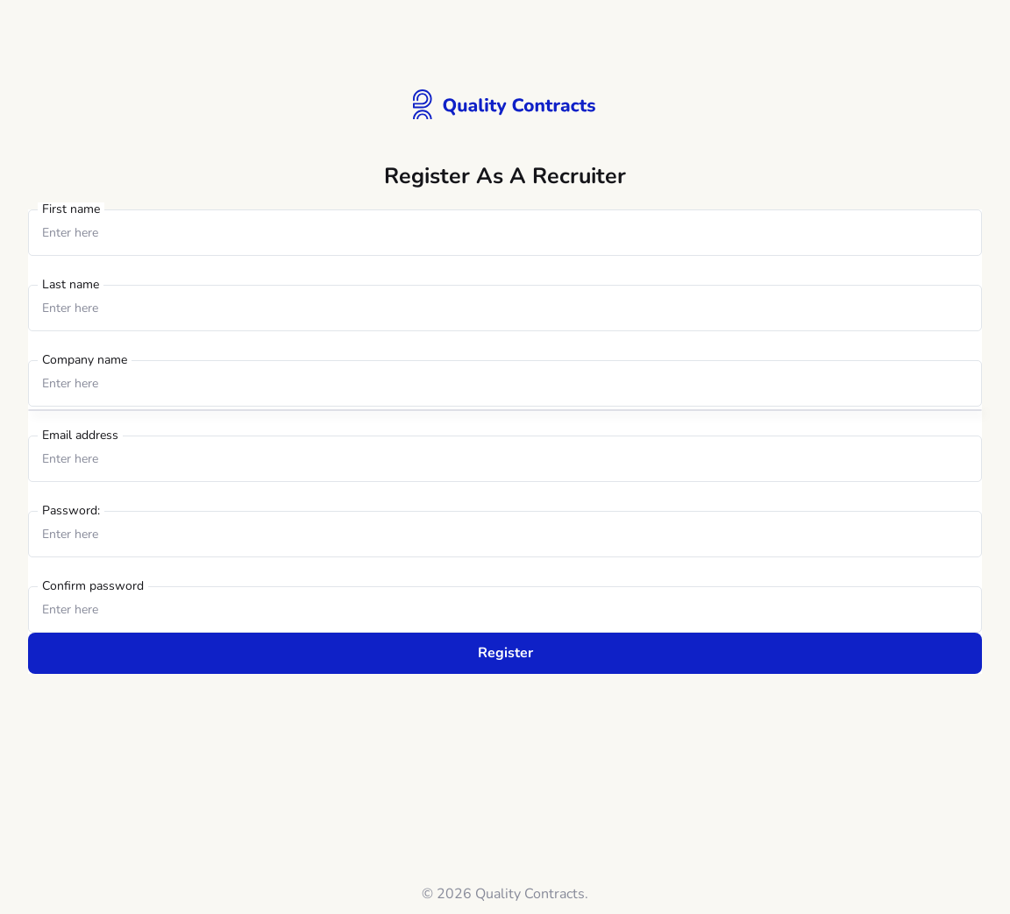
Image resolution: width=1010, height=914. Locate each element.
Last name (70, 285)
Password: (71, 511)
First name (71, 209)
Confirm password (93, 586)
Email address (80, 436)
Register (505, 652)
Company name (84, 360)
